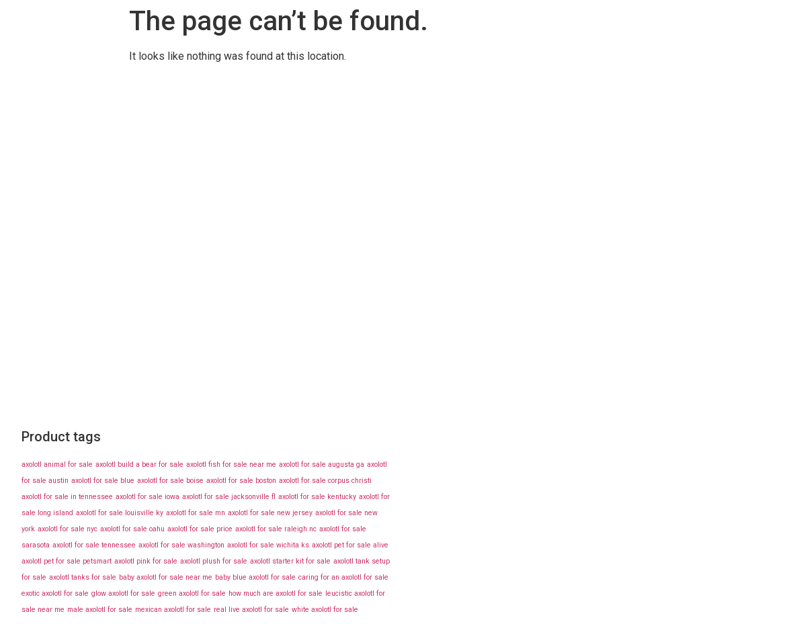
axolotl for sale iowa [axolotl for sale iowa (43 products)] (147, 496)
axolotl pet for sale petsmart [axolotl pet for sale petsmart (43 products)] (67, 561)
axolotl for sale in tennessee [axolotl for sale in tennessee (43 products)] (67, 496)
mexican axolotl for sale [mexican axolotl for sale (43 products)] (173, 609)
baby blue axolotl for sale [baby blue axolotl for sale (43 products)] (255, 577)
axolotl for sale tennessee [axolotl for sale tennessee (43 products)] (94, 545)
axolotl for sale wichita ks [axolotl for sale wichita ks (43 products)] (268, 545)
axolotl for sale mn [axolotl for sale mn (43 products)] (195, 512)
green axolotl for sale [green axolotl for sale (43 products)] (192, 593)
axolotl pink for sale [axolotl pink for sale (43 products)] (145, 561)
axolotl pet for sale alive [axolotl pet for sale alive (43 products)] (350, 545)
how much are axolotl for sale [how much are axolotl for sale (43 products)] (275, 593)
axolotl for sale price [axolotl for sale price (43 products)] (200, 529)
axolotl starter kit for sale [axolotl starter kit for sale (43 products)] (290, 561)
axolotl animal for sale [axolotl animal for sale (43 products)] (57, 464)
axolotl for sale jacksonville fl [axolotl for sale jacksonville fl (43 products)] (229, 496)
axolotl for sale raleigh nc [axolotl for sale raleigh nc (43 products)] (276, 529)
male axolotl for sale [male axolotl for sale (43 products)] (99, 609)
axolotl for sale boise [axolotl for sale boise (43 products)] (170, 480)
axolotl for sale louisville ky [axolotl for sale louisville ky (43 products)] (119, 512)
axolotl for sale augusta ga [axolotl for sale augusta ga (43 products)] (321, 464)
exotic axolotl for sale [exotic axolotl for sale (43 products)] (55, 593)
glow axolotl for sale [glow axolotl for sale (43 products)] (123, 593)
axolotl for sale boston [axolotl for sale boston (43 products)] (241, 480)
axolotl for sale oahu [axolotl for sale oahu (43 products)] (132, 529)
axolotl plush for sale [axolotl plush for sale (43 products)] (213, 561)
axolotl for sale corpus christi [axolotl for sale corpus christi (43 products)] (325, 480)
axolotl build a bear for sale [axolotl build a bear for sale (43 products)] (139, 464)
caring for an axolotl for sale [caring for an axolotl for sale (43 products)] (343, 577)
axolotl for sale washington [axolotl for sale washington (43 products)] (181, 545)
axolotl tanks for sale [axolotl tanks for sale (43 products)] (82, 577)
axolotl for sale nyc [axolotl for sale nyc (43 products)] (67, 529)
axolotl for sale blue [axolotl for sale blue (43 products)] (102, 480)
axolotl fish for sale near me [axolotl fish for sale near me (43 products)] (231, 464)
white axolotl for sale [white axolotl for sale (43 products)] (325, 609)
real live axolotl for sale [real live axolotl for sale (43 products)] (251, 609)
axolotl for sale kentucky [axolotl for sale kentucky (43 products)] (317, 496)
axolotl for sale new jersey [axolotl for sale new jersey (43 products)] (270, 512)
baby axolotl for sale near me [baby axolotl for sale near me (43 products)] (165, 577)
